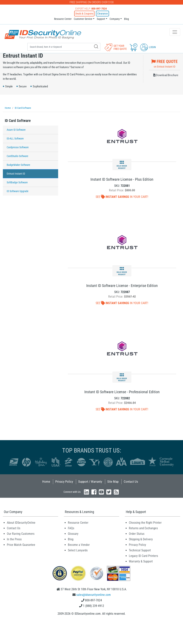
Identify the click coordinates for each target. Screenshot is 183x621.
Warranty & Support (141, 561)
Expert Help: (91, 8)
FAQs (71, 528)
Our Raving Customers (20, 534)
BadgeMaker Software (18, 164)
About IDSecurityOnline (21, 522)
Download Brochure (165, 75)
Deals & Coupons (84, 13)
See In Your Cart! (122, 197)
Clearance (102, 13)
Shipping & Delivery (141, 539)
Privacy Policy (64, 481)
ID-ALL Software (15, 138)
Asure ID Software (16, 129)
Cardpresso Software (18, 147)
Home (46, 481)
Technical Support (140, 550)
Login (148, 47)
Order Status (136, 534)
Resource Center (63, 18)
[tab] (30, 122)
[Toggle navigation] (174, 32)
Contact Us (131, 481)
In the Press (14, 539)
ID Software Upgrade (17, 191)
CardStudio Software (17, 156)
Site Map (113, 481)
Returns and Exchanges (143, 528)
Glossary (73, 534)
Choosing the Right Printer (145, 522)
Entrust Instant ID (16, 173)
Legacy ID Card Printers (143, 556)
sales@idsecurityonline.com (93, 595)
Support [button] (101, 18)
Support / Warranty (90, 481)
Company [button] (115, 18)
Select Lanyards (78, 550)
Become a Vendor (79, 545)
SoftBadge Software (17, 182)
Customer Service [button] (83, 18)
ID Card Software (18, 120)
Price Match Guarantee (21, 545)
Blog (126, 18)
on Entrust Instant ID (164, 63)
